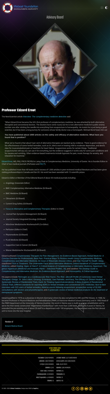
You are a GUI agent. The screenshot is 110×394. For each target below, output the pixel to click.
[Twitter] (77, 389)
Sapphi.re (35, 388)
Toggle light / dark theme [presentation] (106, 7)
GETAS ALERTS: (60, 361)
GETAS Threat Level (55, 350)
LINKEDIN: (41, 361)
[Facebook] (73, 389)
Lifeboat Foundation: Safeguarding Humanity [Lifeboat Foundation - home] (50, 8)
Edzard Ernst (7, 161)
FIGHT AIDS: (43, 371)
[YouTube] (86, 389)
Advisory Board (55, 17)
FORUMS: (49, 380)
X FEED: (42, 364)
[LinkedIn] (82, 389)
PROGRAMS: (59, 374)
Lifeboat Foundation (15, 388)
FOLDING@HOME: (42, 374)
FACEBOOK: (41, 358)
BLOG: (58, 364)
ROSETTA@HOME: (41, 377)
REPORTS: (59, 371)
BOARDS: (58, 367)
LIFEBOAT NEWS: (61, 358)
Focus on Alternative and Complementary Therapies (28, 209)
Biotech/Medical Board (13, 326)
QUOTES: (58, 380)
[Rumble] (90, 389)
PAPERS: (58, 377)
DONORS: (47, 367)
